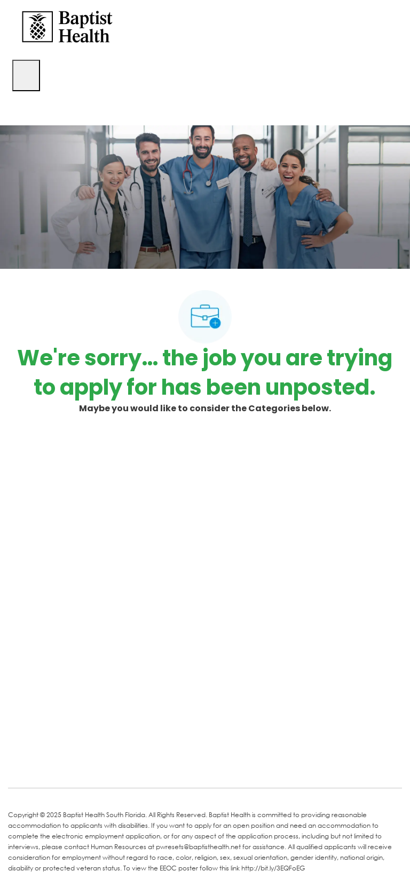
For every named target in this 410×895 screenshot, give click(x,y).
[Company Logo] (67, 26)
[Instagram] (142, 764)
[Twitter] (100, 764)
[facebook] (19, 763)
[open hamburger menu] (26, 75)
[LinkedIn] (57, 764)
